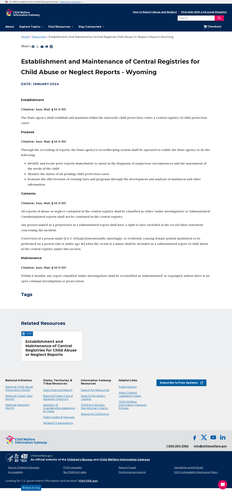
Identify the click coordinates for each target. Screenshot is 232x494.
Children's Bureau (80, 459)
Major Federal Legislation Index (130, 394)
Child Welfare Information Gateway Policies (133, 405)
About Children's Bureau (23, 467)
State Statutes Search (57, 390)
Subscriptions (128, 387)
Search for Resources (95, 390)
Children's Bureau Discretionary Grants (94, 406)
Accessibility (15, 472)
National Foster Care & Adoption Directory (58, 397)
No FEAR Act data (74, 472)
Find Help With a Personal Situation (204, 12)
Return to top (31, 487)
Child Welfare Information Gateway (124, 459)
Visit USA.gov (88, 480)
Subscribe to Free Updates (181, 382)
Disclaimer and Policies (188, 467)
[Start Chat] (222, 484)
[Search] (219, 18)
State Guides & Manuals (58, 417)
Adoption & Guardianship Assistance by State (59, 408)
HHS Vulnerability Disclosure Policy (196, 472)
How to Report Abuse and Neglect (155, 12)
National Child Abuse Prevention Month (19, 388)
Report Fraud (127, 467)
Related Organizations (58, 423)
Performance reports (132, 472)
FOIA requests (72, 467)
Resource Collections (95, 414)
